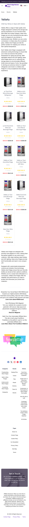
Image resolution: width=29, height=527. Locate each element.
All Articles (24, 419)
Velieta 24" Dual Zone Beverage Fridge (7, 196)
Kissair (14, 382)
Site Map (14, 449)
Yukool (14, 375)
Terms (14, 452)
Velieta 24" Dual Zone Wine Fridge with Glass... (21, 162)
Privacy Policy (14, 445)
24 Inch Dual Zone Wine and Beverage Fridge (8, 127)
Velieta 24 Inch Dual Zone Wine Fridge (21, 93)
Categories (5, 392)
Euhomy (14, 386)
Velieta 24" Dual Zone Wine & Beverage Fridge (21, 127)
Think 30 (14, 389)
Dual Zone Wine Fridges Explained (24, 373)
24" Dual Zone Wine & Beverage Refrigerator (8, 93)
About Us (14, 431)
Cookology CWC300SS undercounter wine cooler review (24, 404)
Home (2, 12)
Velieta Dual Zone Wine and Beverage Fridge (21, 196)
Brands (9, 12)
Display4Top (14, 372)
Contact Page (14, 435)
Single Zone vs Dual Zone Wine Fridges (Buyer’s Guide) (24, 382)
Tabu (14, 379)
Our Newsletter (14, 442)
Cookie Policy (14, 438)
